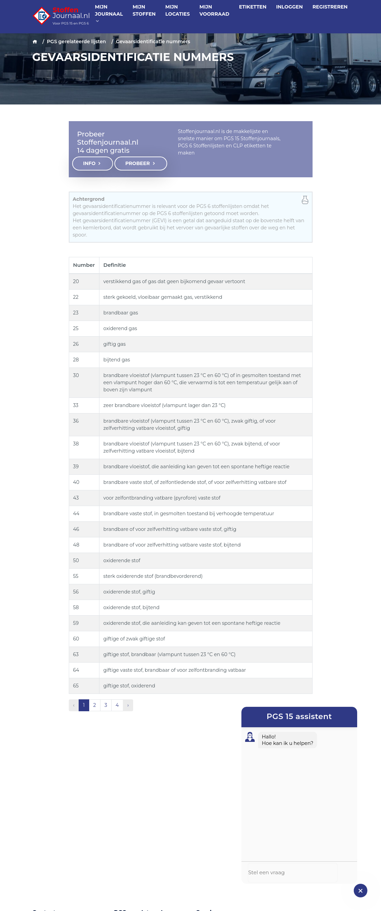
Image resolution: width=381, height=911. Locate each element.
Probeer (140, 163)
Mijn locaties (177, 10)
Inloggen (289, 7)
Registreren (330, 7)
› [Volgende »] (128, 705)
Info (92, 163)
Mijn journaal (109, 13)
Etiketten (253, 7)
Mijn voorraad (214, 10)
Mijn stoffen (144, 10)
